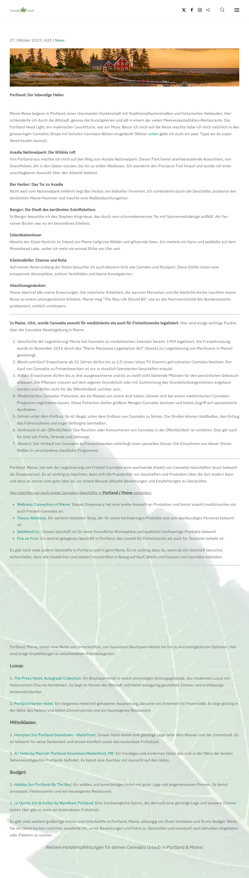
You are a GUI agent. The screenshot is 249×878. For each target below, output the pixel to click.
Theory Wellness (31, 517)
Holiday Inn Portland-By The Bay (42, 784)
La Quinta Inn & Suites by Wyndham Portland (53, 802)
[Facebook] (192, 10)
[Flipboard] (208, 10)
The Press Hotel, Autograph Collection (47, 678)
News (60, 40)
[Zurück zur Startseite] (22, 9)
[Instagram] (200, 10)
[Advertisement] (124, 604)
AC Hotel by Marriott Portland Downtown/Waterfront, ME (64, 753)
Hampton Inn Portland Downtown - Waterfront (55, 734)
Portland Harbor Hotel (33, 703)
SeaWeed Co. (28, 531)
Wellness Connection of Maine (43, 504)
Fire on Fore (27, 538)
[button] (222, 9)
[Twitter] (184, 10)
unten (153, 133)
